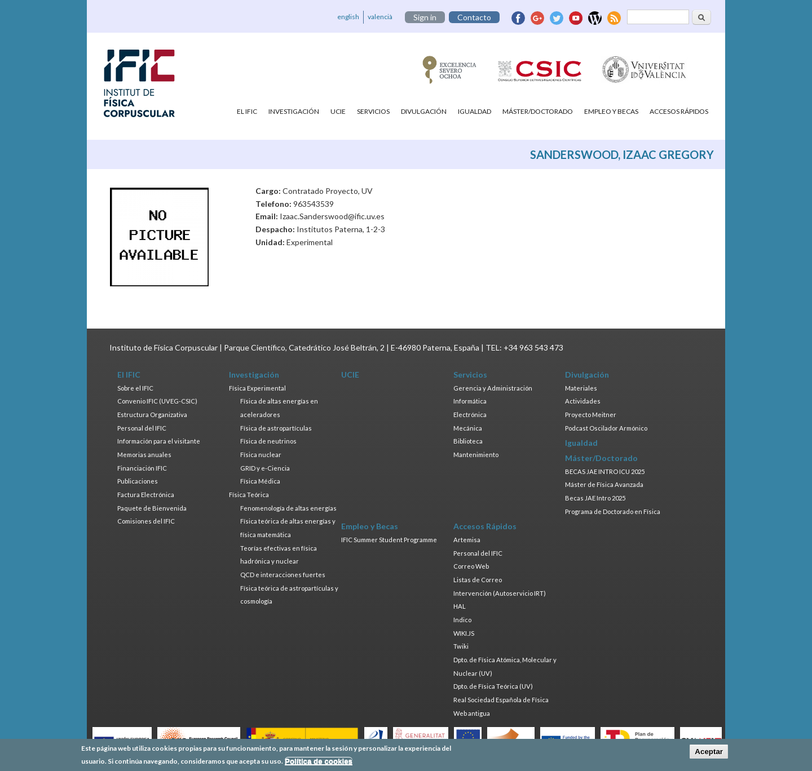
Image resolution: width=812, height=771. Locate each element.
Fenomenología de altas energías (288, 508)
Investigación (293, 111)
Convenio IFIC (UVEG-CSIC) (157, 401)
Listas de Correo (477, 579)
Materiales (581, 388)
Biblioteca (468, 441)
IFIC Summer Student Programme (389, 539)
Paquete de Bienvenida (152, 508)
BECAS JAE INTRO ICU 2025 (605, 471)
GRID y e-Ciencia (265, 468)
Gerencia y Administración (492, 388)
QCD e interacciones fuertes (282, 574)
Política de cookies (318, 761)
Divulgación (424, 111)
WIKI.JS (463, 633)
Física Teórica (249, 494)
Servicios (373, 111)
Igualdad (474, 111)
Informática (470, 401)
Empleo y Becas (611, 111)
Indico (462, 619)
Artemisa (466, 539)
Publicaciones (137, 481)
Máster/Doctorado (537, 111)
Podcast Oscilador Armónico (606, 428)
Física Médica (260, 481)
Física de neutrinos (268, 441)
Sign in (424, 17)
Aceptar (709, 751)
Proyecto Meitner (590, 414)
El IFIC (247, 111)
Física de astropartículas (276, 428)
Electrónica (470, 414)
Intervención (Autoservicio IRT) (499, 593)
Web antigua (471, 713)
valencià (380, 16)
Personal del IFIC (141, 428)
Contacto (474, 17)
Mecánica (467, 428)
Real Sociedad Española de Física (501, 699)
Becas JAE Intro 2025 (595, 498)
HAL (459, 606)
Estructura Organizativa (152, 414)
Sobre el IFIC (135, 388)
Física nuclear (260, 454)
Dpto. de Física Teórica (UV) (493, 686)
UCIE (338, 111)
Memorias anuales (144, 454)
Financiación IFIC (142, 468)
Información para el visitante (158, 441)
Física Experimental (257, 388)
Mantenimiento (475, 454)
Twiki (461, 646)
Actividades (583, 401)
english (348, 16)
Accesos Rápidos (679, 111)
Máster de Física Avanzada (604, 484)
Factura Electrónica (145, 494)
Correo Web (471, 566)
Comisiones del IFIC (146, 521)
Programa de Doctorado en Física (612, 511)
